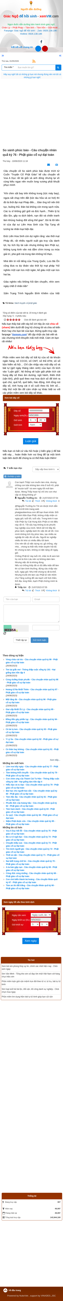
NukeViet (23, 1295)
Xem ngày (31, 940)
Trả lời (28, 501)
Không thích (51, 501)
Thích (37, 501)
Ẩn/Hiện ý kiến (12, 476)
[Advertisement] (31, 113)
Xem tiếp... (55, 760)
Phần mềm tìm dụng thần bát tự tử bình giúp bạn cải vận (27, 997)
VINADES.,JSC (48, 1295)
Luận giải (30, 441)
